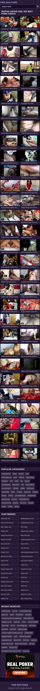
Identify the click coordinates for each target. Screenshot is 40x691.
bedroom (5, 481)
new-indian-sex (24, 499)
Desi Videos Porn (26, 598)
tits (22, 481)
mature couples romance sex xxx (12, 633)
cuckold (19, 492)
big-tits (27, 481)
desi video (32, 625)
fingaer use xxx (6, 622)
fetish (13, 492)
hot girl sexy (13, 647)
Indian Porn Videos (27, 531)
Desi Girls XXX (5, 544)
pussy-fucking (6, 503)
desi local (5, 629)
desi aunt (13, 629)
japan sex (5, 614)
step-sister (15, 485)
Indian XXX (4, 531)
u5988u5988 (28, 633)
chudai (22, 488)
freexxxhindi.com (27, 556)
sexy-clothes (30, 477)
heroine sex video (24, 636)
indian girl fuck (28, 618)
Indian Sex (4, 577)
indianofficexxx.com (27, 539)
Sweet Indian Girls (7, 582)
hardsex (15, 488)
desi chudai (17, 640)
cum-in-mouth (6, 488)
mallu (16, 481)
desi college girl (22, 625)
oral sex (14, 611)
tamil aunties (6, 611)
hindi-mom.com (26, 569)
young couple (22, 629)
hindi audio (19, 614)
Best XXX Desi (25, 535)
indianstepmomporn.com (29, 552)
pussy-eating (30, 485)
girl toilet (28, 614)
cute (27, 474)
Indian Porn (5, 548)
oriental (21, 477)
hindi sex (24, 577)
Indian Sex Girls (6, 539)
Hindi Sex (24, 586)
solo (11, 481)
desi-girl (30, 503)
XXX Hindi (24, 527)
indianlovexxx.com (27, 523)
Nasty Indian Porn (7, 569)
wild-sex (15, 503)
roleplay (35, 492)
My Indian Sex (5, 518)
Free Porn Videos (6, 590)
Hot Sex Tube (5, 594)
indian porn (25, 544)
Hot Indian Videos (27, 561)
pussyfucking (6, 485)
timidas (21, 474)
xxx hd (13, 625)
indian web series (7, 644)
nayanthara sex (6, 640)
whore (4, 506)
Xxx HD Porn (25, 548)
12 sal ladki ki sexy (25, 611)
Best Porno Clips (6, 556)
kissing (10, 495)
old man (31, 644)
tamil (15, 477)
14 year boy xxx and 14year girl (11, 618)
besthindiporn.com (27, 518)
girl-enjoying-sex (20, 495)
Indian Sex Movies (7, 535)
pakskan (4, 647)
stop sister (5, 625)
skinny (17, 506)
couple (10, 506)
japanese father (7, 636)
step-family (5, 492)
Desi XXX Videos (6, 586)
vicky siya (26, 651)
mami (12, 614)
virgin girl (17, 622)
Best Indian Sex (6, 527)
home (24, 622)
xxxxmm (33, 640)
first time (26, 640)
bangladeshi (32, 495)
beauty (4, 495)
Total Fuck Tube (26, 594)
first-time (23, 503)
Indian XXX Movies (7, 523)
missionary (30, 488)
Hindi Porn (24, 565)
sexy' (15, 636)
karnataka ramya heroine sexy (11, 651)
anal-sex (14, 499)
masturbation (6, 474)
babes (15, 474)
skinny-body (6, 499)
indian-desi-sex (6, 477)
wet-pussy (27, 492)
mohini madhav (33, 622)
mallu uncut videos (21, 644)
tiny (22, 485)
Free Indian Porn (6, 573)
